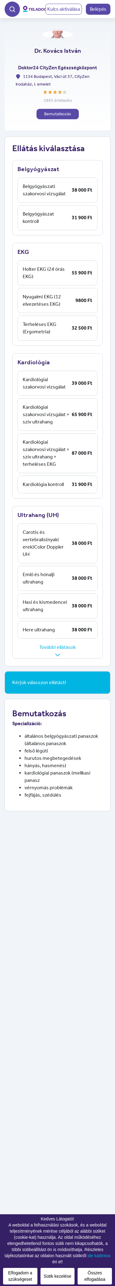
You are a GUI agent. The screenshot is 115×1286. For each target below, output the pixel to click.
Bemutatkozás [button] (57, 114)
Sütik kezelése (57, 1276)
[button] (12, 8)
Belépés (98, 9)
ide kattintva (98, 1255)
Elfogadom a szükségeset (20, 1276)
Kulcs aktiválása (63, 9)
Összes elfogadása (94, 1276)
